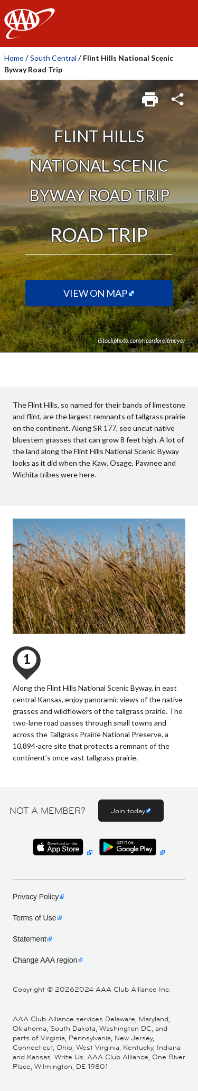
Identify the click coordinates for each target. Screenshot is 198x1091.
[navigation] (99, 23)
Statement (29, 939)
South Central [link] (53, 57)
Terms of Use (34, 918)
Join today (128, 810)
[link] (150, 96)
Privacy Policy (36, 896)
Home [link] (14, 57)
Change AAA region (45, 960)
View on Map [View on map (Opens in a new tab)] (95, 293)
